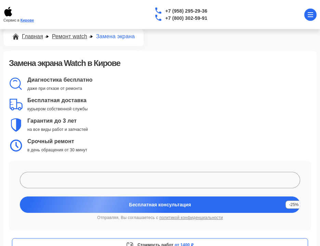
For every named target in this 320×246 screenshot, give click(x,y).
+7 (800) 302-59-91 (186, 18)
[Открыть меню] (310, 15)
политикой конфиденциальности (191, 217)
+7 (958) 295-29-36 (186, 11)
